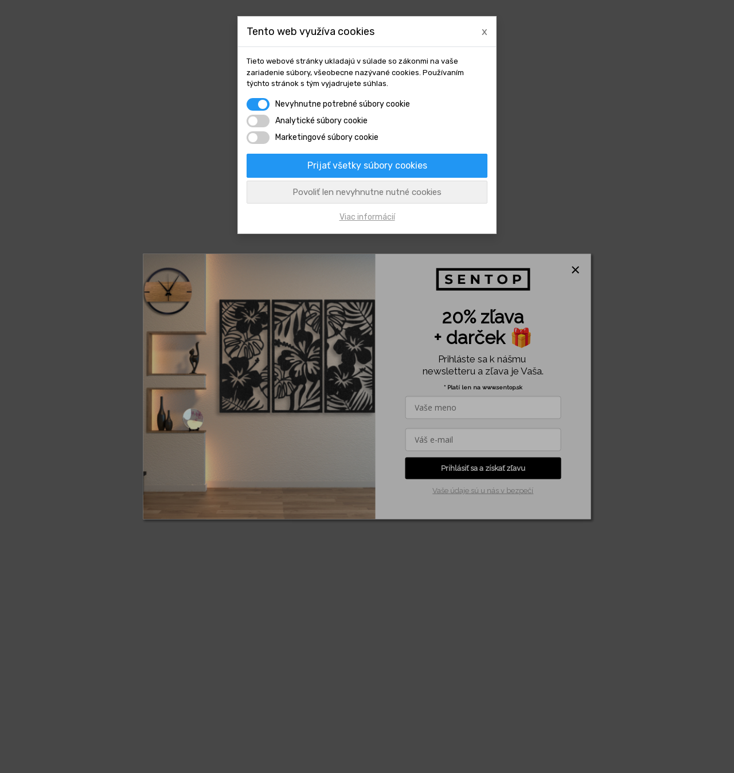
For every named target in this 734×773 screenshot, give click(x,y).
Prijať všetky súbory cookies (367, 165)
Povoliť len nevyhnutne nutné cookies (367, 192)
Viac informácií (367, 217)
